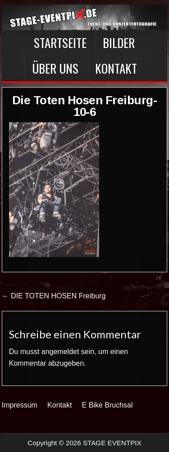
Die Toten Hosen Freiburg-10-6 (84, 106)
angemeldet (60, 351)
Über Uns (55, 68)
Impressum (19, 405)
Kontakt (116, 68)
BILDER (119, 43)
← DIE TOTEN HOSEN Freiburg (54, 296)
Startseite (60, 43)
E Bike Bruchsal (107, 405)
